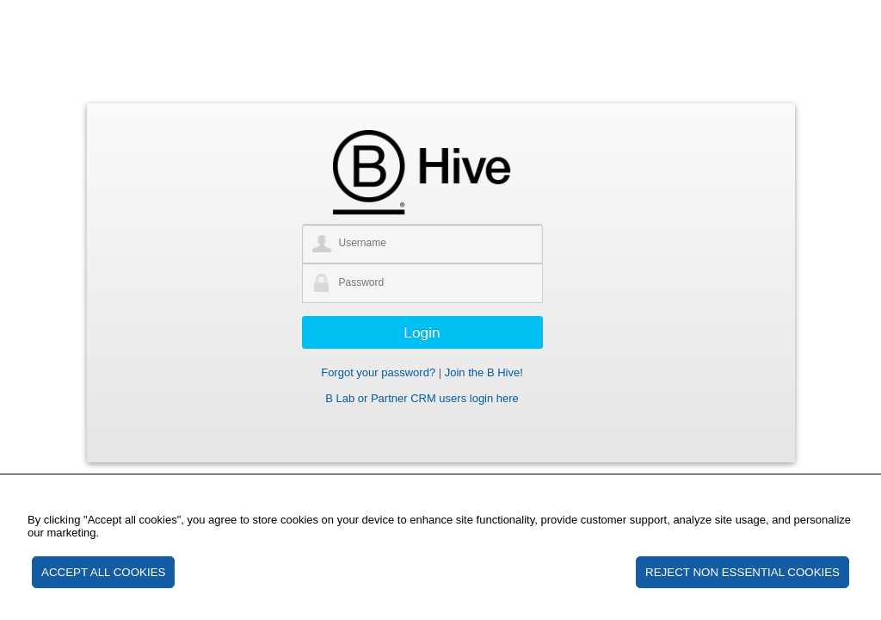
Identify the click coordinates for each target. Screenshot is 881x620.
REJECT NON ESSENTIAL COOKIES (742, 572)
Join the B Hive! (484, 372)
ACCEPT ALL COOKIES (103, 572)
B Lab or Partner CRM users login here (422, 398)
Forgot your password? (378, 372)
